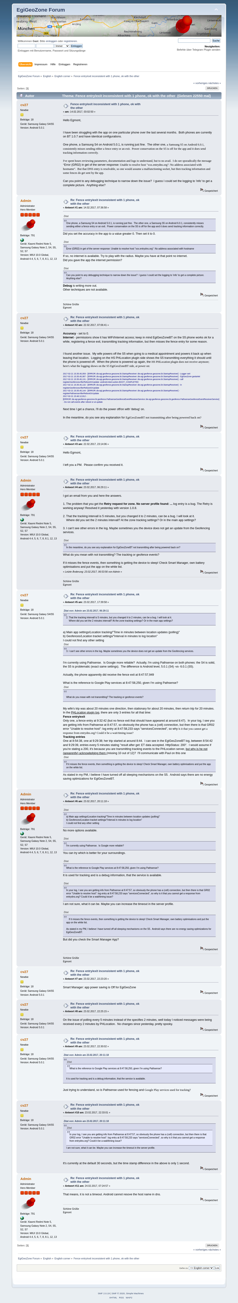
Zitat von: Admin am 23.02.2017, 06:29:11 (86, 610)
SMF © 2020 (118, 1293)
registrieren (70, 41)
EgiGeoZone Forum (41, 10)
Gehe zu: (183, 1268)
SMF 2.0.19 (104, 1293)
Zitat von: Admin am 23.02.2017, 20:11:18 (86, 1055)
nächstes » (214, 83)
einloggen (51, 41)
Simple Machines (135, 1293)
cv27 (24, 105)
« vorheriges (200, 83)
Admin (25, 201)
